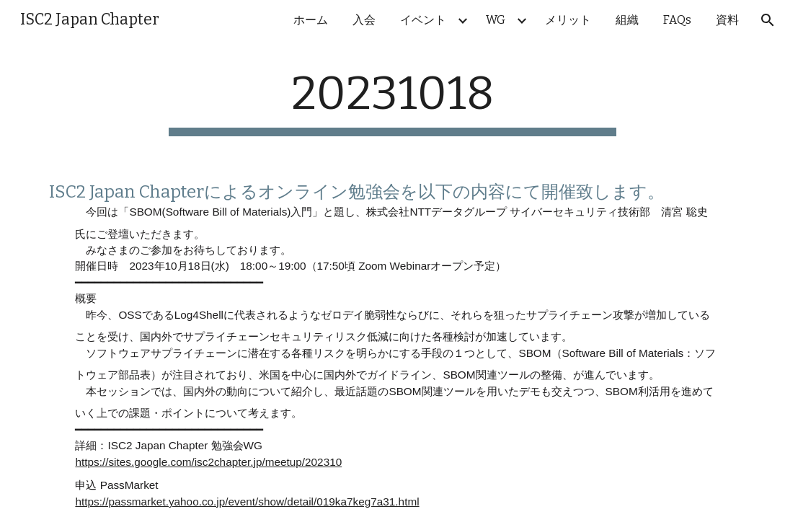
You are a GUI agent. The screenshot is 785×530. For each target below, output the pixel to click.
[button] (767, 20)
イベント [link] (423, 20)
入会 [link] (364, 20)
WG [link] (495, 20)
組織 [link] (627, 20)
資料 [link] (727, 20)
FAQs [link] (677, 20)
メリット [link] (568, 20)
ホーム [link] (310, 20)
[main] (392, 101)
